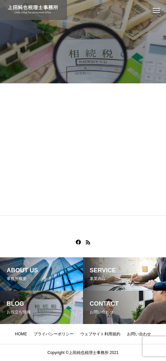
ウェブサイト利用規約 (100, 334)
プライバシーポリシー (54, 334)
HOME (21, 334)
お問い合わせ (139, 334)
